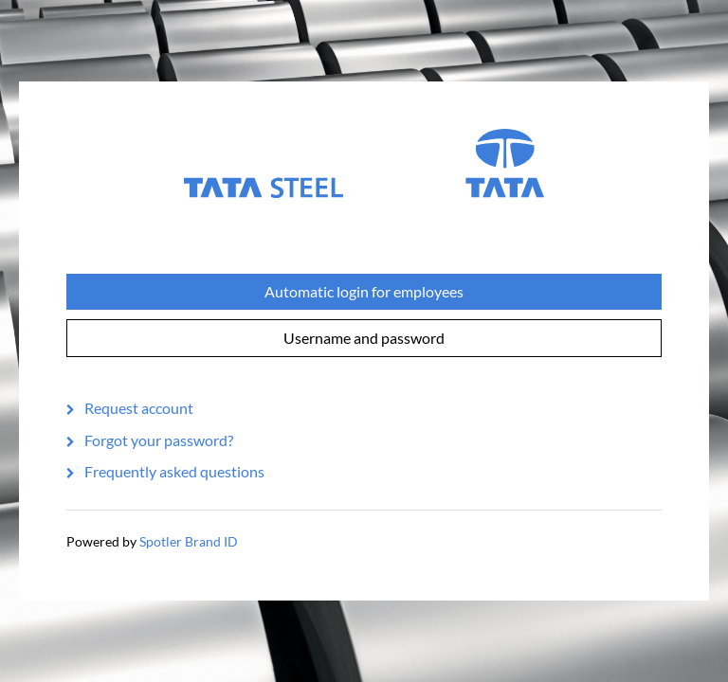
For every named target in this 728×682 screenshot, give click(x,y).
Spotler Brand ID (188, 541)
